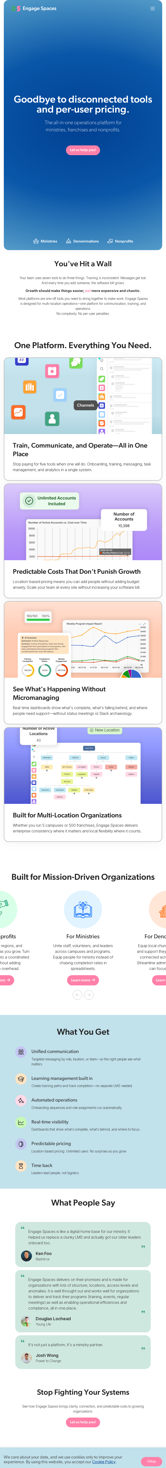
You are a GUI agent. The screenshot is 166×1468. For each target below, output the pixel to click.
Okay (151, 1461)
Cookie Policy (104, 1461)
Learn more (83, 980)
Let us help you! (83, 150)
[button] (77, 995)
